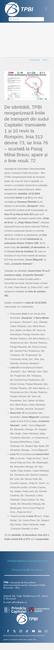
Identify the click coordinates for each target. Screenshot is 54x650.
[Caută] (26, 19)
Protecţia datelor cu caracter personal (27, 561)
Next (45, 60)
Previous (35, 60)
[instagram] (20, 631)
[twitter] (14, 631)
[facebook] (8, 631)
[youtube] (33, 631)
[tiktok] (27, 631)
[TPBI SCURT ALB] (18, 3)
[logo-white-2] (15, 608)
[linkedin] (39, 631)
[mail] (46, 631)
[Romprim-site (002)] (27, 85)
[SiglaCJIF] (39, 608)
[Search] (11, 19)
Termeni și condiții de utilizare (27, 570)
